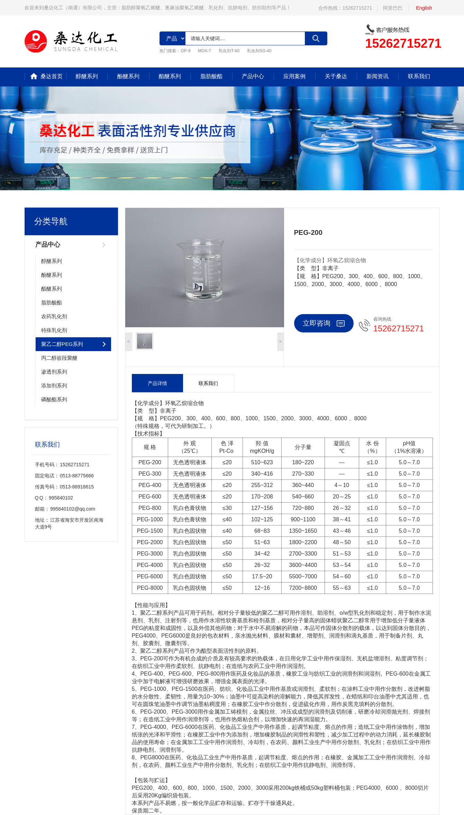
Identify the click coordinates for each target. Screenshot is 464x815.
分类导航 (50, 221)
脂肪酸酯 (211, 76)
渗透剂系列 (54, 372)
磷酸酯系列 (54, 399)
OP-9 (185, 50)
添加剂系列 (54, 385)
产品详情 (157, 383)
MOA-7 (204, 50)
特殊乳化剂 (54, 330)
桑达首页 (51, 76)
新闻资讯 (377, 76)
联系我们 (419, 76)
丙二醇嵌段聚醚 (59, 358)
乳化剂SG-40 (259, 50)
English (424, 8)
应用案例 (294, 76)
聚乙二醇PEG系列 (62, 344)
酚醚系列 (128, 76)
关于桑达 (336, 76)
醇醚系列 (87, 76)
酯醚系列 (170, 76)
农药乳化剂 (54, 316)
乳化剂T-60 (229, 50)
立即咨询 (324, 323)
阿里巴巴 (392, 8)
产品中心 (253, 76)
